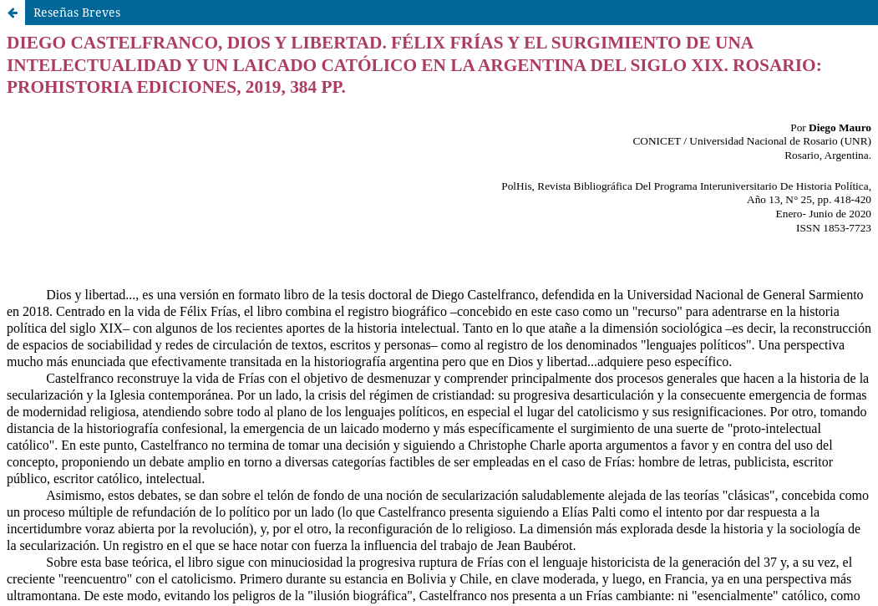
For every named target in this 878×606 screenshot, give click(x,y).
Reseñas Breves (76, 12)
